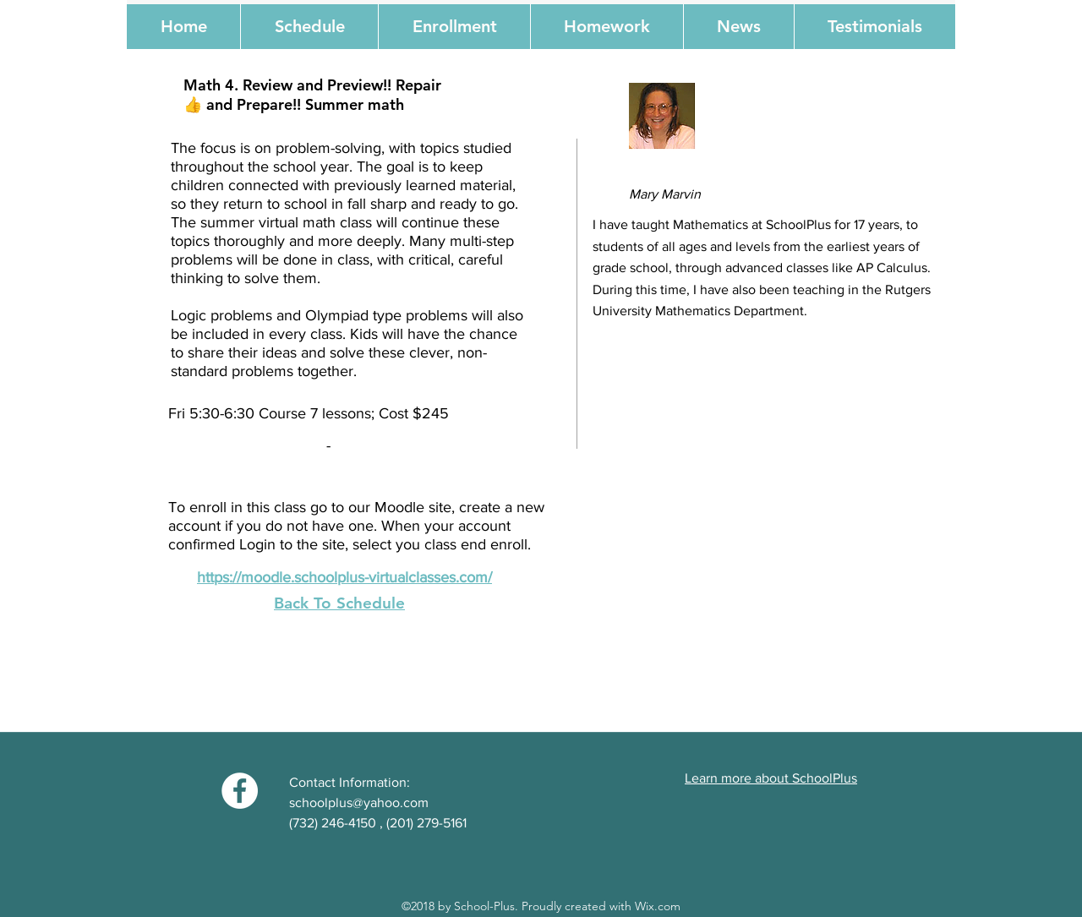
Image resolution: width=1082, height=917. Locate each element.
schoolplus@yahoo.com (359, 802)
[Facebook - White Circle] (239, 790)
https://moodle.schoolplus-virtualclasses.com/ (344, 577)
